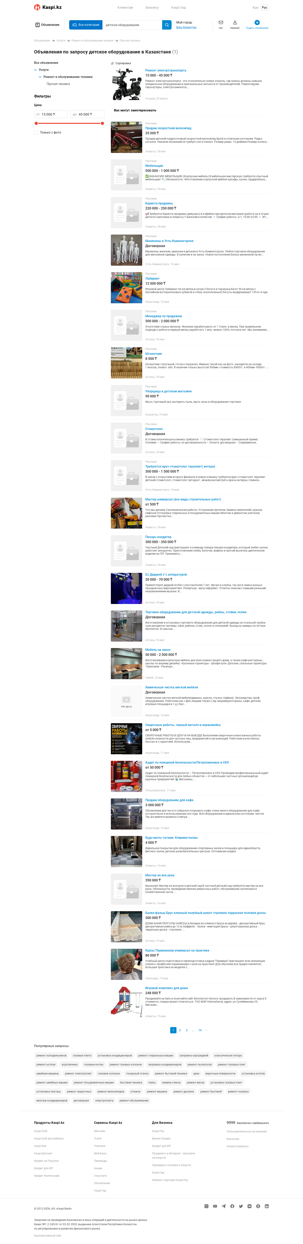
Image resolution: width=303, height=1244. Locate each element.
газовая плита (82, 1055)
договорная (81, 1100)
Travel (97, 1138)
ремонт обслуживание (134, 1100)
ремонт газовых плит (231, 1064)
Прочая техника (58, 84)
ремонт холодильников (51, 1055)
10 (200, 1030)
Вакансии (233, 1138)
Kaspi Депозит (43, 1153)
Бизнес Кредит (161, 1138)
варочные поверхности (220, 1073)
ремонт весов (195, 1082)
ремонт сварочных (79, 1091)
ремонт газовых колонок (126, 1064)
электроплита (104, 1100)
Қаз (256, 7)
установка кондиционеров (115, 1055)
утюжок (135, 1091)
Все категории (85, 25)
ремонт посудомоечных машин (94, 1082)
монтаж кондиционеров (51, 1100)
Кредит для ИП (43, 1168)
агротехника (70, 1064)
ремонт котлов (45, 1064)
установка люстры (48, 1091)
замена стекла (171, 1082)
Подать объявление (257, 24)
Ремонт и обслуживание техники (65, 77)
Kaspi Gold (40, 1131)
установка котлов (253, 1073)
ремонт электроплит (78, 1073)
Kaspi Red (40, 1145)
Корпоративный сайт (48, 1235)
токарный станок (137, 1073)
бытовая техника (131, 1082)
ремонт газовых (238, 1091)
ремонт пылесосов (200, 1064)
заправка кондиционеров (164, 1064)
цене (196, 1073)
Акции (98, 1168)
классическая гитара (228, 1055)
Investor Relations (238, 1146)
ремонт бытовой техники (171, 1073)
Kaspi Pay (158, 1131)
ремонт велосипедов (111, 1091)
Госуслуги (100, 1175)
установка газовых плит (226, 1082)
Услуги (41, 70)
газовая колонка (109, 1073)
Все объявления (46, 63)
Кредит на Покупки (46, 1160)
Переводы (100, 1160)
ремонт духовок (184, 1091)
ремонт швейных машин (52, 1082)
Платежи (99, 1145)
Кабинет (235, 24)
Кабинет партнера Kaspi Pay (170, 1180)
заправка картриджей (194, 1055)
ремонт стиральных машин (155, 1055)
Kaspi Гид (100, 1190)
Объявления (46, 24)
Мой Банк (100, 1153)
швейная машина (47, 1073)
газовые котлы (93, 1064)
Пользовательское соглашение (247, 1131)
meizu (152, 1082)
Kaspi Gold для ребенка (49, 1138)
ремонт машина (157, 1091)
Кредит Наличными (46, 1175)
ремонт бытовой (211, 1091)
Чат (221, 24)
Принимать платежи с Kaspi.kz (171, 1165)
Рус (264, 7)
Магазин (99, 1131)
